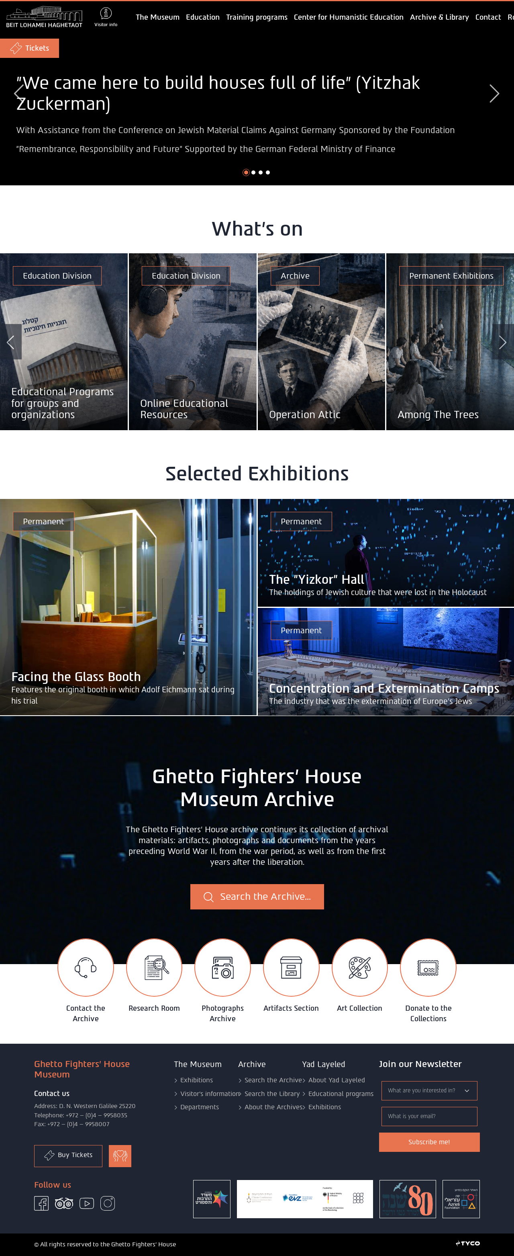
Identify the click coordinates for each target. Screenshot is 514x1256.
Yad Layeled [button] (323, 1064)
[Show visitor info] (106, 17)
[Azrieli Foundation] (461, 1199)
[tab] (85, 981)
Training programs (257, 17)
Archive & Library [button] (439, 17)
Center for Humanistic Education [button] (349, 17)
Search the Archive (273, 1080)
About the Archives (273, 1107)
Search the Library (272, 1094)
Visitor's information (210, 1094)
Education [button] (203, 17)
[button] (246, 172)
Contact (488, 17)
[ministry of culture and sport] (211, 1199)
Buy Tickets (68, 1155)
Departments (199, 1107)
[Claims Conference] (305, 1199)
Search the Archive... (257, 896)
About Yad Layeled (336, 1080)
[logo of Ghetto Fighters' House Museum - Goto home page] (44, 17)
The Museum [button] (157, 17)
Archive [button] (252, 1064)
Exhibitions (196, 1080)
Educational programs (340, 1094)
